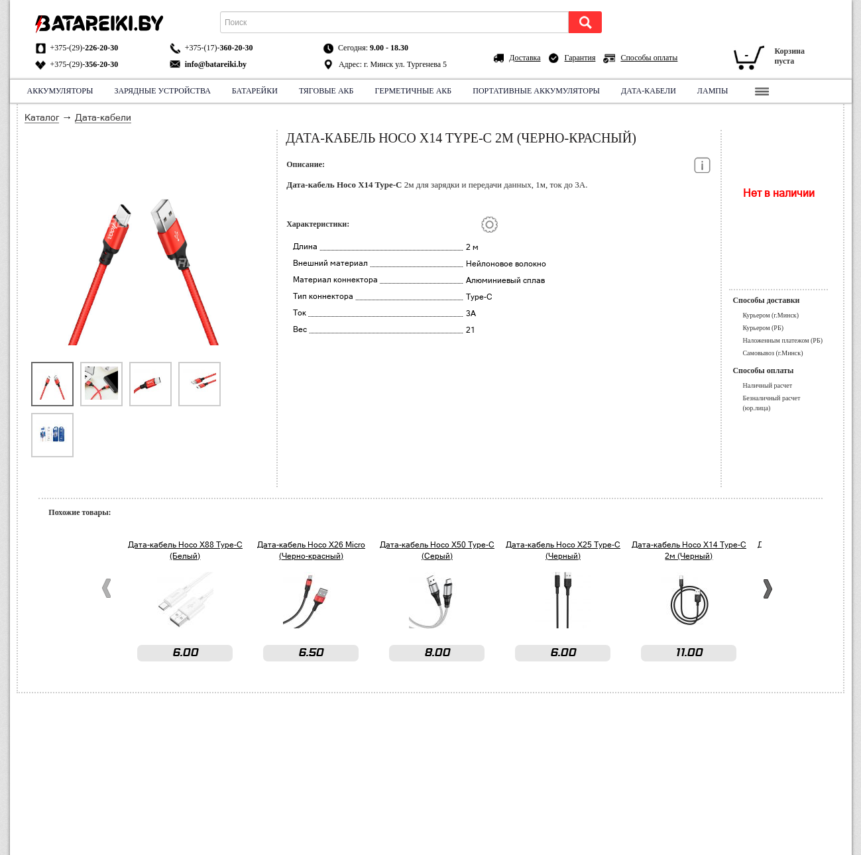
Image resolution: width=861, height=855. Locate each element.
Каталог (42, 117)
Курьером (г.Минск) (770, 315)
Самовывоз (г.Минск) (772, 353)
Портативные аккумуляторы (536, 90)
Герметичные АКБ (413, 90)
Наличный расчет (767, 385)
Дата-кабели (648, 90)
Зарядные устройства (162, 90)
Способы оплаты (648, 57)
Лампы (712, 90)
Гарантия (580, 57)
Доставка (524, 57)
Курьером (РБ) (762, 327)
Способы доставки (765, 300)
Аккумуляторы (60, 90)
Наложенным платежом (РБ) (782, 340)
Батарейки (255, 90)
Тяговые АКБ (326, 90)
